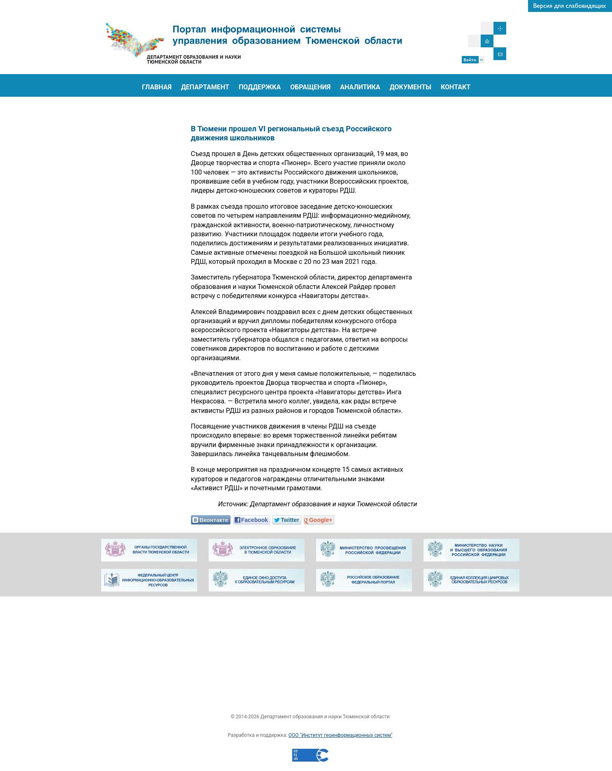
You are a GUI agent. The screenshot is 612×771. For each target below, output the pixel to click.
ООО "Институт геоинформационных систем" (341, 735)
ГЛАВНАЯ (157, 87)
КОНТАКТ (455, 87)
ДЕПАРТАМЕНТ (205, 87)
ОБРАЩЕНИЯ (310, 87)
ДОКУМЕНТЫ (410, 87)
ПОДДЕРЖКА (260, 87)
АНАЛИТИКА (360, 87)
